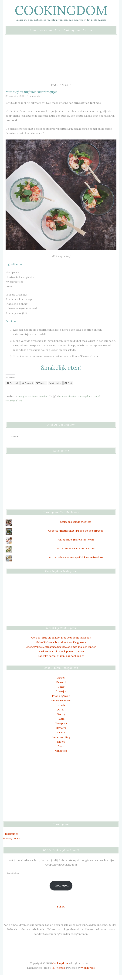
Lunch (61, 705)
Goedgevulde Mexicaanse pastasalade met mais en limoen (61, 646)
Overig (61, 714)
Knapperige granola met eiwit (76, 539)
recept (96, 395)
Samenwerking (61, 737)
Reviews (61, 727)
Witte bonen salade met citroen (75, 548)
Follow (61, 906)
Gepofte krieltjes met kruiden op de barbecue (75, 530)
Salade (33, 395)
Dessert (61, 682)
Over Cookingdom (67, 30)
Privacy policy (11, 838)
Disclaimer (11, 833)
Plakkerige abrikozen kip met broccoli (61, 651)
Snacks (43, 395)
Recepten (46, 30)
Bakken (61, 677)
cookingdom (84, 395)
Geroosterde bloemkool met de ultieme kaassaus (61, 637)
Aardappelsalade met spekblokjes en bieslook (75, 557)
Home (32, 30)
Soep (61, 746)
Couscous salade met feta (75, 521)
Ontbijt (61, 709)
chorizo (72, 395)
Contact (88, 30)
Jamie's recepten (61, 700)
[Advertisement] (61, 58)
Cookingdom (61, 10)
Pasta (61, 718)
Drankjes (61, 691)
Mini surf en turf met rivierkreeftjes (31, 92)
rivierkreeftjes (14, 400)
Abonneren (61, 885)
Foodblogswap (61, 695)
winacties (61, 750)
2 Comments (33, 96)
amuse (63, 395)
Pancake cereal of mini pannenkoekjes (61, 655)
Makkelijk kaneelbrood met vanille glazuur (61, 642)
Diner (61, 686)
